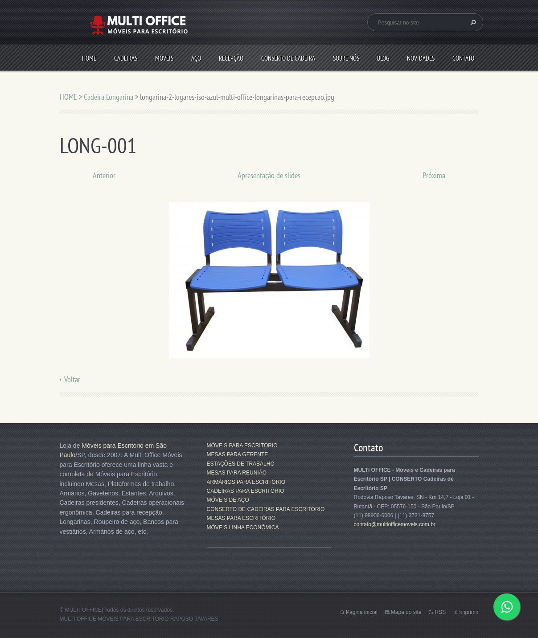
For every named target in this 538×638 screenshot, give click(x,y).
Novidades (421, 58)
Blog (383, 58)
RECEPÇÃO (231, 58)
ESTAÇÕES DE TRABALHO (241, 464)
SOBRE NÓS (346, 58)
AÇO (196, 58)
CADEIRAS (125, 58)
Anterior (104, 175)
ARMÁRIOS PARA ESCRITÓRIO (246, 482)
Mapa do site (406, 612)
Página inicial (362, 612)
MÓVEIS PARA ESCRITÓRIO (242, 445)
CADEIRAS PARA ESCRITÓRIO (245, 491)
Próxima (434, 175)
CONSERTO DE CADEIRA (288, 58)
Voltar (72, 379)
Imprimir (468, 612)
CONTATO (463, 58)
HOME (89, 58)
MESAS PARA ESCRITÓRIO (241, 518)
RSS (440, 612)
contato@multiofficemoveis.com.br (394, 524)
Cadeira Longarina (108, 97)
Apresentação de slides (269, 175)
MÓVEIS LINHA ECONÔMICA (243, 527)
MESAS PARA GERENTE (237, 454)
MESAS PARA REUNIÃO (237, 473)
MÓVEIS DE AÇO (228, 500)
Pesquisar (472, 22)
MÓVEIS (164, 58)
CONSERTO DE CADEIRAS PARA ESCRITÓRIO (266, 509)
